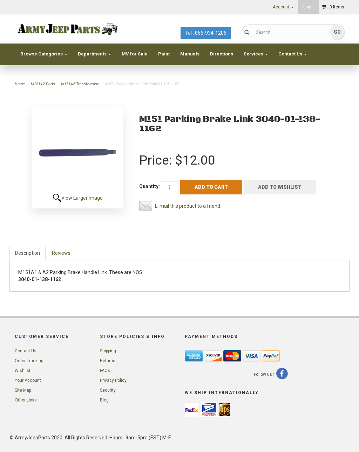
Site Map (23, 390)
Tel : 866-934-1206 (205, 33)
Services (256, 53)
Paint (164, 53)
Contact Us (292, 53)
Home (20, 84)
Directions (221, 53)
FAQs (105, 370)
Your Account (28, 380)
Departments (94, 53)
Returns (107, 360)
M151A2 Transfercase (80, 84)
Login (308, 7)
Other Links (26, 400)
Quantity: (149, 186)
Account (283, 7)
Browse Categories (43, 53)
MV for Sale (135, 53)
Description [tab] (27, 253)
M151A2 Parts (43, 84)
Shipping (108, 350)
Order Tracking (29, 360)
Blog (104, 400)
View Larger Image (82, 198)
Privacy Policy (113, 380)
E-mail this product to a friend (187, 206)
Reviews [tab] (61, 253)
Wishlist (23, 370)
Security (108, 390)
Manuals (189, 53)
